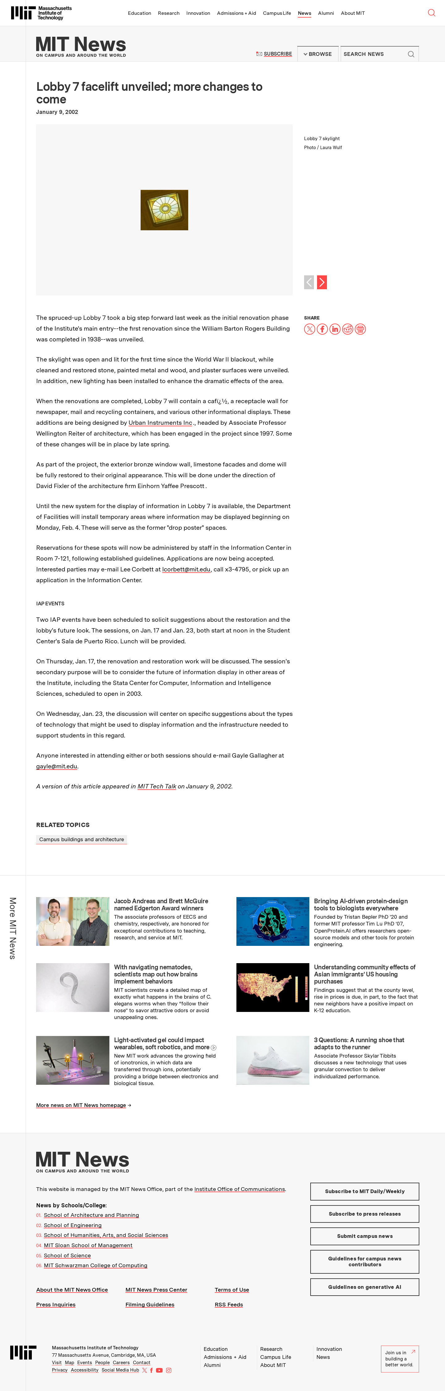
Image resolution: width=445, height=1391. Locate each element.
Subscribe (278, 54)
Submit (411, 54)
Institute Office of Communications (239, 1189)
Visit (57, 1362)
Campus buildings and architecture (81, 839)
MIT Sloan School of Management (88, 1245)
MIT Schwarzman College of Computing (95, 1265)
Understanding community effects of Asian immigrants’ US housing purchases (364, 974)
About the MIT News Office (72, 1289)
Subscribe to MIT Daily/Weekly (365, 1191)
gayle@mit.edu (56, 766)
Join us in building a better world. (400, 1359)
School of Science (67, 1255)
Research (169, 13)
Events (84, 1362)
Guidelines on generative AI (364, 1287)
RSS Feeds (229, 1304)
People (102, 1362)
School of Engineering (73, 1225)
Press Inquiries (55, 1304)
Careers (121, 1362)
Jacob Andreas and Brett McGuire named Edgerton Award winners (161, 904)
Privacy (60, 1370)
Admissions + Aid (236, 13)
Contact (141, 1362)
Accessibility (85, 1370)
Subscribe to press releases (365, 1214)
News (304, 13)
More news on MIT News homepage (81, 1105)
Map (69, 1362)
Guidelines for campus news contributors (364, 1261)
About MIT (353, 13)
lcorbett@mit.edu (186, 569)
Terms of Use (232, 1289)
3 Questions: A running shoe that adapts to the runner (359, 1043)
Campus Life (277, 13)
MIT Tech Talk (157, 786)
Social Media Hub (120, 1370)
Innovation (198, 13)
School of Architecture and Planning (91, 1215)
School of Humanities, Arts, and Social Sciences (106, 1235)
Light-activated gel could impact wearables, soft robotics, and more (162, 1043)
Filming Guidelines (149, 1304)
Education (139, 13)
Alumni (326, 13)
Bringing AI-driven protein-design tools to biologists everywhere (361, 904)
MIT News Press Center (156, 1289)
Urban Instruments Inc (160, 422)
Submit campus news (365, 1236)
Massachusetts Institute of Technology (95, 1348)
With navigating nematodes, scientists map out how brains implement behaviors (156, 974)
